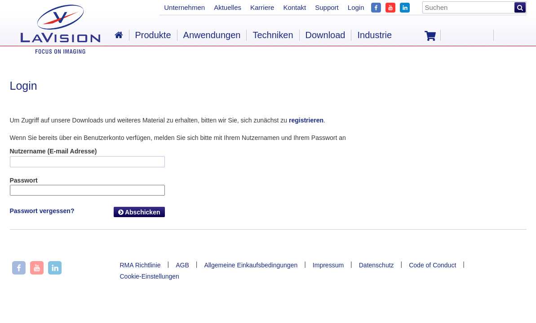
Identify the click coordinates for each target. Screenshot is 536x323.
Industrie (374, 35)
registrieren (306, 120)
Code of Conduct (432, 265)
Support (327, 7)
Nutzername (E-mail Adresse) (53, 151)
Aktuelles (227, 7)
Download (326, 35)
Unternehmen (184, 7)
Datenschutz (376, 265)
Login (356, 7)
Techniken (272, 35)
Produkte (153, 35)
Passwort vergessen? (42, 210)
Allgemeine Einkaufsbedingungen (250, 265)
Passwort (24, 180)
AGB (182, 265)
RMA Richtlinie (140, 265)
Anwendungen (212, 35)
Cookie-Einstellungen (149, 276)
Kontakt (294, 7)
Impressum (328, 265)
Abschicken (139, 212)
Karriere (262, 7)
